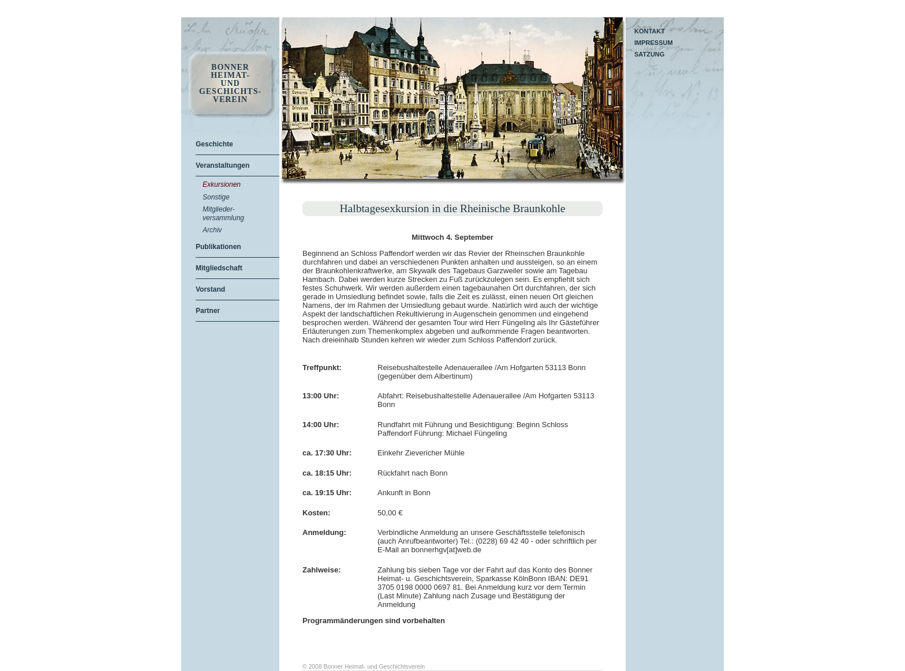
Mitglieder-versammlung (223, 213)
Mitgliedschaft (219, 268)
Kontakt (649, 31)
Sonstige (216, 197)
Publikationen (218, 247)
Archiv (212, 230)
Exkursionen (222, 184)
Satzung (649, 54)
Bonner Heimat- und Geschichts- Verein (230, 83)
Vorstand (210, 289)
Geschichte (214, 144)
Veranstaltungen (222, 165)
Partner (208, 311)
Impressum (653, 42)
